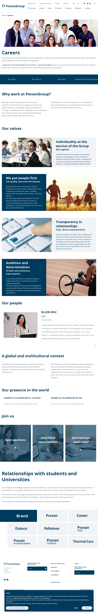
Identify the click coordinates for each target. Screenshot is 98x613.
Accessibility (54, 579)
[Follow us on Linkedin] (84, 3)
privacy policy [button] (39, 596)
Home (4, 15)
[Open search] (95, 3)
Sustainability (55, 575)
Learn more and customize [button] (17, 608)
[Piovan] (53, 520)
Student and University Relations (86, 79)
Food (49, 8)
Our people (11, 79)
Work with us (36, 79)
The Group (31, 8)
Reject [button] (76, 608)
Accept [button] (87, 608)
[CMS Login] (90, 3)
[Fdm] (83, 533)
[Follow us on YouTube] (87, 3)
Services (68, 8)
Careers (87, 8)
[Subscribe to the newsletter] (45, 572)
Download (65, 3)
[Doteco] (22, 533)
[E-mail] (35, 572)
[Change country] (78, 3)
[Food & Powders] (22, 546)
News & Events (32, 3)
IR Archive (54, 571)
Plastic (41, 8)
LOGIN (76, 567)
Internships (62, 79)
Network (78, 8)
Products (58, 8)
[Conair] (83, 520)
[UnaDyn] (53, 546)
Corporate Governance (45, 3)
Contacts (57, 3)
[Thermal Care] (83, 546)
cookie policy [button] (46, 598)
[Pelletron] (53, 533)
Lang (73, 3)
